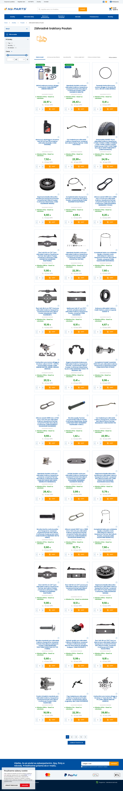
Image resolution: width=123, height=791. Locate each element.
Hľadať (82, 9)
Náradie (77, 17)
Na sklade (11, 48)
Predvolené (39, 57)
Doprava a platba (9, 2)
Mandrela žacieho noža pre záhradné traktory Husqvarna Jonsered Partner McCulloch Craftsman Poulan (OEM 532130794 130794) (76, 256)
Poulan (22, 23)
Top (9, 43)
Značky (39, 2)
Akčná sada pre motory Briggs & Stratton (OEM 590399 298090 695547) (47, 87)
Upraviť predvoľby (11, 785)
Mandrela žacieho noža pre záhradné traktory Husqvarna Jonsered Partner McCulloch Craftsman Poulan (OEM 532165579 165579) (76, 89)
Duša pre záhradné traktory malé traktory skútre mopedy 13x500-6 (105, 310)
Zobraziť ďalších (76, 743)
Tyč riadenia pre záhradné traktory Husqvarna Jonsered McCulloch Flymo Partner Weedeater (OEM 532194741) (105, 420)
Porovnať (58, 83)
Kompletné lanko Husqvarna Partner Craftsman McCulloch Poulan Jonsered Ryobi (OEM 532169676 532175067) (76, 199)
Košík (114, 9)
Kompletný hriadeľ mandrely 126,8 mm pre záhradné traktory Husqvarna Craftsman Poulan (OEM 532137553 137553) (105, 365)
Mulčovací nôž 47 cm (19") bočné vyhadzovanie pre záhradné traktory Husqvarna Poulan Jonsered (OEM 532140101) (76, 312)
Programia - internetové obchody (106, 782)
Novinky (110, 17)
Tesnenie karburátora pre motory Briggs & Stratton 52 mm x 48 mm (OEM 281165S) (105, 87)
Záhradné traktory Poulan (36, 23)
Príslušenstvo (94, 17)
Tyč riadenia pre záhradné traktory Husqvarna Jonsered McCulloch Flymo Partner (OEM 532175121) (76, 142)
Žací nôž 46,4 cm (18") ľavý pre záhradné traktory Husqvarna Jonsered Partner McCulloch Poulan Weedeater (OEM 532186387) (47, 312)
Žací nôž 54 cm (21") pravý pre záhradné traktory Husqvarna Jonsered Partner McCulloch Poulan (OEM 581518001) (76, 587)
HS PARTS (31, 2)
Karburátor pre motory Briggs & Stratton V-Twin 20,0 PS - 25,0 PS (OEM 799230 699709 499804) (105, 698)
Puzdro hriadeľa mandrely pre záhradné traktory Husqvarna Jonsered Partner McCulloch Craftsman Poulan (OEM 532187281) (47, 699)
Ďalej (85, 737)
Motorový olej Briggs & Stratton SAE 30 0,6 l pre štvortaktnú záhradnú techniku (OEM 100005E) (47, 142)
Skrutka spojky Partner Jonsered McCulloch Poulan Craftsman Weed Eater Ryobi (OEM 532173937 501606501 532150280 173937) (76, 421)
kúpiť (53, 109)
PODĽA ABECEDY (79, 57)
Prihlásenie (115, 2)
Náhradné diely (29, 17)
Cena (8, 51)
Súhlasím (25, 785)
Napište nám (21, 2)
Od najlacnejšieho (53, 57)
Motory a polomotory (45, 16)
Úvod (5, 23)
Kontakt (46, 2)
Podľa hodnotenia (94, 57)
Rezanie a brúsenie (61, 16)
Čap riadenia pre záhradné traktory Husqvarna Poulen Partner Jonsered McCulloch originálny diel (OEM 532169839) (76, 698)
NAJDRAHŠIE (67, 57)
